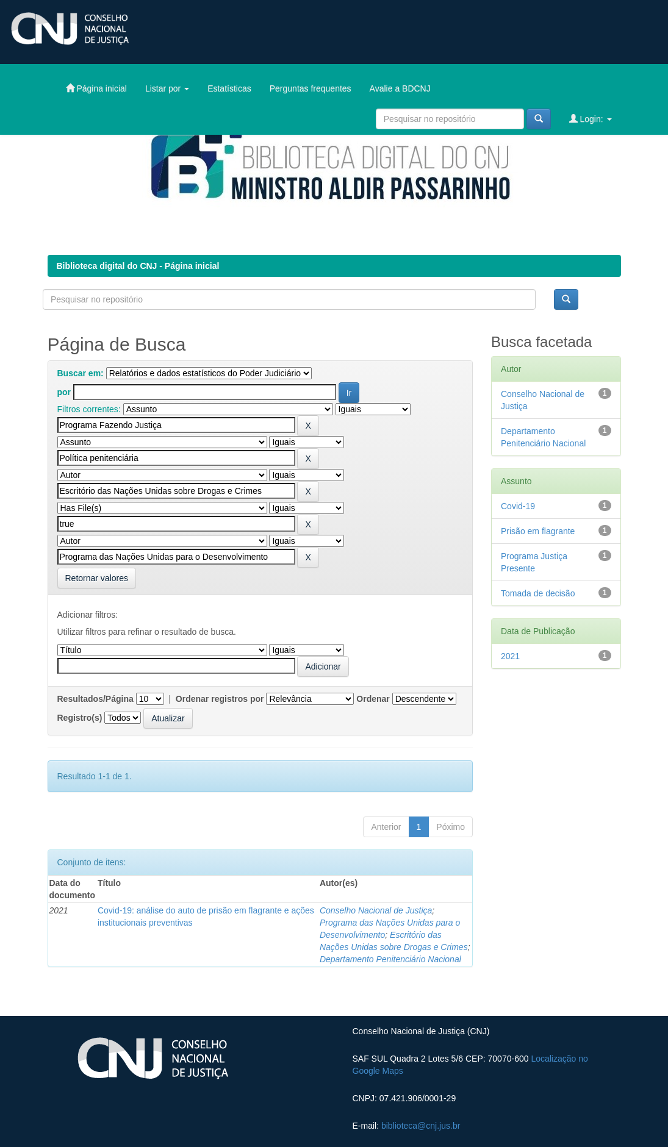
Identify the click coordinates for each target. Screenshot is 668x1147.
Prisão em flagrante (538, 531)
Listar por (167, 88)
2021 (510, 656)
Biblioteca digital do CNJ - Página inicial (138, 266)
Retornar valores (97, 578)
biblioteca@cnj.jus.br (420, 1126)
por (64, 392)
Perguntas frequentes (310, 88)
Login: (590, 118)
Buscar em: (80, 373)
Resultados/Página (95, 699)
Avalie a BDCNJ (400, 88)
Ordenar (372, 699)
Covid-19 (518, 506)
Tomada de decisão (538, 593)
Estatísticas (229, 88)
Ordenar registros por (220, 699)
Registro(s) (79, 718)
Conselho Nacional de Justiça (376, 910)
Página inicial (96, 88)
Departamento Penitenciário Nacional (390, 959)
